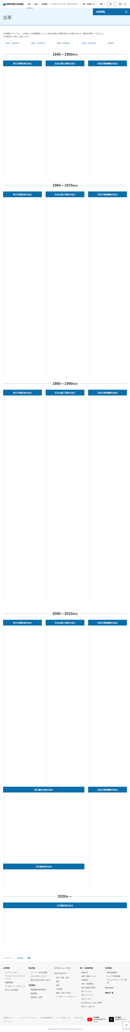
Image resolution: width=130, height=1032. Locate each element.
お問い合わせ (79, 1018)
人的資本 (59, 989)
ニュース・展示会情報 (39, 972)
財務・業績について (89, 976)
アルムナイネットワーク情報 (117, 981)
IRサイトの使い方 (88, 1006)
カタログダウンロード (39, 976)
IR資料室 (85, 980)
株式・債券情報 (87, 984)
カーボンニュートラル (62, 968)
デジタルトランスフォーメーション (15, 977)
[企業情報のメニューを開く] (111, 11)
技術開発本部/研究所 (38, 990)
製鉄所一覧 (109, 993)
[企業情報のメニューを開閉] (30, 4)
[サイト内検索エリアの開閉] (125, 4)
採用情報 (108, 968)
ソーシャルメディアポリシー (27, 1018)
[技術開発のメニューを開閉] (45, 4)
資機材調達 (9, 982)
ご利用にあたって (9, 1018)
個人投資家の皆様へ (89, 987)
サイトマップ (7, 1021)
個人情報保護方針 (47, 1018)
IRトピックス (86, 991)
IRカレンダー (86, 999)
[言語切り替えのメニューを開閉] (111, 4)
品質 (57, 981)
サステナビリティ (60, 973)
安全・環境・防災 (62, 978)
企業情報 (6, 968)
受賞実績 (34, 993)
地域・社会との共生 (63, 993)
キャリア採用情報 (113, 976)
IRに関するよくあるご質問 (91, 1003)
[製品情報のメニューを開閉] (37, 4)
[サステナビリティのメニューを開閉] (73, 4)
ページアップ (126, 1025)
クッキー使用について (63, 1018)
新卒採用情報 (112, 972)
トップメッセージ (11, 972)
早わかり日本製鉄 (11, 990)
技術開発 (32, 985)
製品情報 (32, 968)
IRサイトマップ (87, 995)
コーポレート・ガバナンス (15, 986)
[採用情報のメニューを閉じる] (102, 4)
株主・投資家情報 (86, 968)
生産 (57, 985)
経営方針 (85, 972)
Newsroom (109, 988)
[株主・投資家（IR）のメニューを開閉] (90, 4)
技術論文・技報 (36, 997)
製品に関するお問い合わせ (40, 980)
